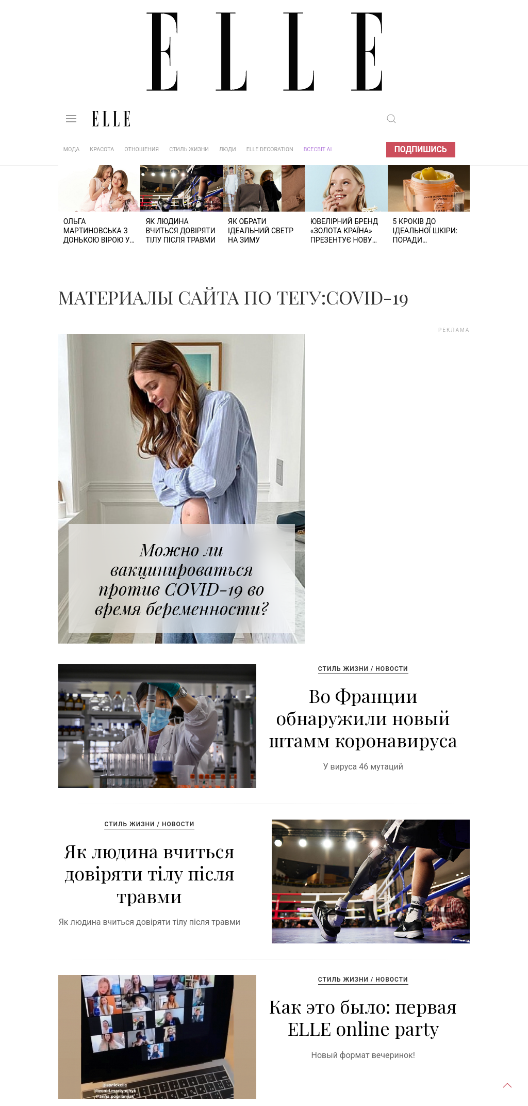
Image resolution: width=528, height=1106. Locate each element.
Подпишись (420, 149)
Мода (71, 149)
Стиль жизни (189, 149)
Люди (227, 149)
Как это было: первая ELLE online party (363, 1016)
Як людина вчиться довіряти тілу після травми (149, 872)
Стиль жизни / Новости (363, 668)
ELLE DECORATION (269, 149)
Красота (102, 149)
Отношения (141, 149)
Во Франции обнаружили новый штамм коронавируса (363, 717)
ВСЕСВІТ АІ (318, 149)
